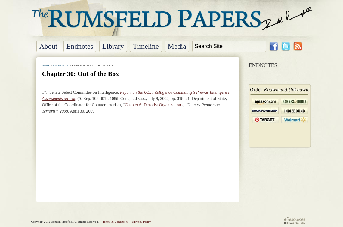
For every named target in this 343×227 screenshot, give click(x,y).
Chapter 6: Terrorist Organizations (154, 105)
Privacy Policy (141, 221)
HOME (46, 65)
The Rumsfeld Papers (171, 23)
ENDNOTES (60, 65)
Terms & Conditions (115, 221)
